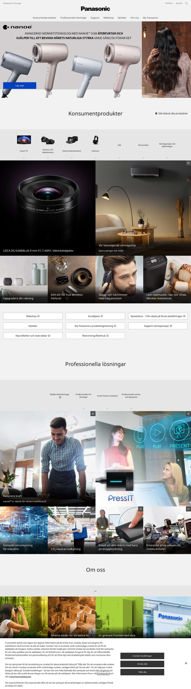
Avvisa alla (142, 663)
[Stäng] (185, 663)
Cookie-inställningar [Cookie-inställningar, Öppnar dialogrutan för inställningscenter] (142, 655)
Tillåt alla (142, 672)
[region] (95, 663)
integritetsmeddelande (20, 676)
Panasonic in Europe (12, 3)
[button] (24, 145)
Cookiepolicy (103, 673)
